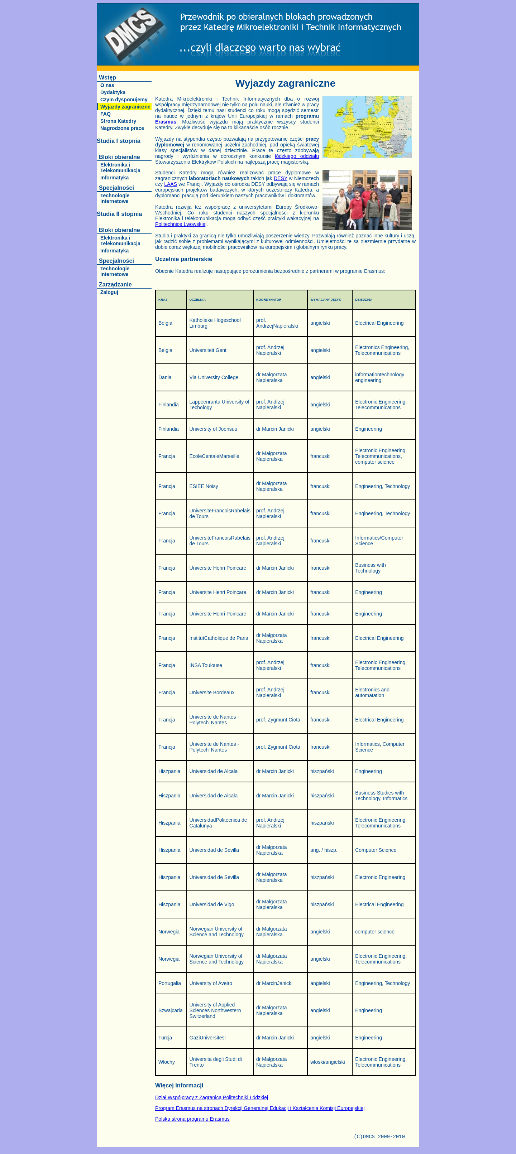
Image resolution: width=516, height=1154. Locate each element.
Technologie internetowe (114, 198)
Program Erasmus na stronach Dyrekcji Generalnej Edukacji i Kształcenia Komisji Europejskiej (259, 1108)
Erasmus (165, 122)
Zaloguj (109, 292)
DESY (280, 178)
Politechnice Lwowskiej (180, 224)
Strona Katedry (118, 121)
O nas (107, 85)
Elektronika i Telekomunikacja (120, 167)
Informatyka (114, 177)
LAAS (170, 184)
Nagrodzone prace (122, 128)
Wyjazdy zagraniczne (125, 107)
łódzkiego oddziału (297, 156)
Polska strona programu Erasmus (192, 1119)
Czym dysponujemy (123, 99)
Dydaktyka (112, 92)
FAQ (105, 114)
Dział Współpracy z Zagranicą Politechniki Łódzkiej (211, 1097)
